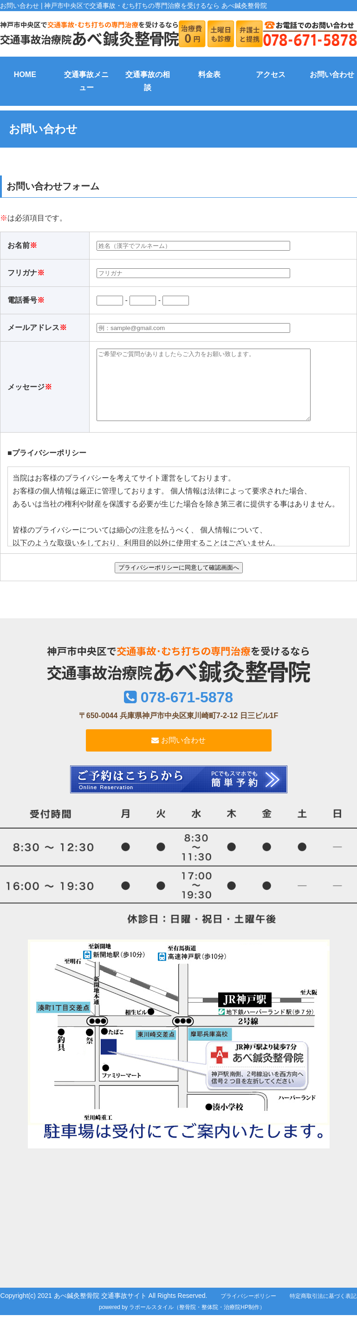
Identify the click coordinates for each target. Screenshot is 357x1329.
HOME (25, 74)
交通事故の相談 (147, 81)
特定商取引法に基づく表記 (323, 1310)
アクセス (271, 74)
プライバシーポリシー (248, 1310)
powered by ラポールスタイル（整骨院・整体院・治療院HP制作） (182, 1321)
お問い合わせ (332, 74)
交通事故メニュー (86, 81)
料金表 (209, 74)
